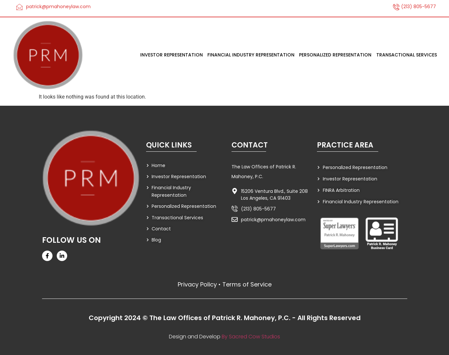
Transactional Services (406, 55)
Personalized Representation (335, 55)
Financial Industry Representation (251, 55)
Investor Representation (172, 55)
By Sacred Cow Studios (251, 336)
